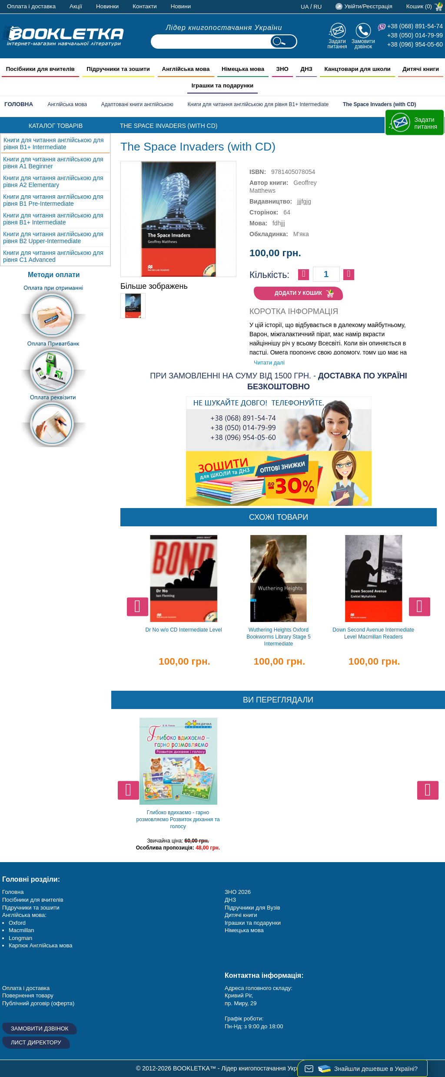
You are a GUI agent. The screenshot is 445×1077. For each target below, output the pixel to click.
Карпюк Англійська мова (40, 945)
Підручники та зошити (31, 907)
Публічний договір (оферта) (38, 1003)
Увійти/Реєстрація (368, 6)
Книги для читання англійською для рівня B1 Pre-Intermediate (53, 200)
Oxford (17, 923)
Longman (20, 938)
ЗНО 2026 (238, 892)
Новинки (107, 6)
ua (305, 6)
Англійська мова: (24, 915)
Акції (76, 6)
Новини (181, 6)
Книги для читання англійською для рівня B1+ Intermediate (258, 104)
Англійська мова (67, 104)
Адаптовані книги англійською (137, 104)
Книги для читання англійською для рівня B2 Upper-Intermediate (53, 237)
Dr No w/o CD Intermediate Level (183, 630)
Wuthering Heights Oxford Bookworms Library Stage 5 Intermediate (278, 637)
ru (317, 6)
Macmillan (21, 930)
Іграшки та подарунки (253, 923)
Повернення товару (27, 995)
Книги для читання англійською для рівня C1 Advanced (53, 256)
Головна (18, 104)
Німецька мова (244, 930)
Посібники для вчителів (32, 899)
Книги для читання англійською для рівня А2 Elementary (53, 181)
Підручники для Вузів (252, 907)
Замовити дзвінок (363, 43)
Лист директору (36, 1042)
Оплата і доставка (31, 6)
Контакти (144, 6)
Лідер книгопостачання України (224, 27)
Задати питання (337, 43)
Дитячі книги (241, 915)
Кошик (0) (419, 6)
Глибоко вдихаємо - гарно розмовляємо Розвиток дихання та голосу (177, 819)
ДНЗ (230, 899)
